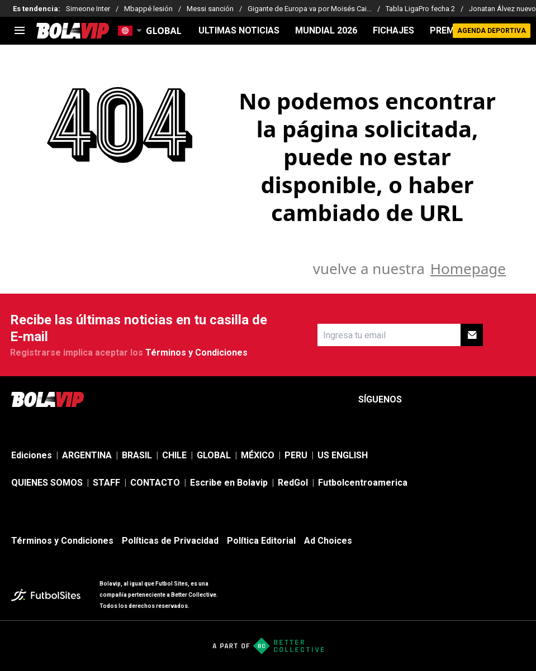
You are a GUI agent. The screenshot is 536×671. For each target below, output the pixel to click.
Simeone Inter (88, 8)
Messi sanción (210, 8)
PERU (295, 455)
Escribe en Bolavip (229, 482)
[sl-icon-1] (419, 399)
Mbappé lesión (148, 8)
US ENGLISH (342, 455)
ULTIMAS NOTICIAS (238, 31)
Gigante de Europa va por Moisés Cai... (310, 8)
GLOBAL (214, 455)
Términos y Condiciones (196, 352)
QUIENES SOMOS (47, 482)
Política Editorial (261, 540)
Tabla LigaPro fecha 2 (420, 8)
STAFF (106, 482)
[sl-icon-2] (444, 399)
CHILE (174, 455)
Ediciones (31, 455)
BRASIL (137, 455)
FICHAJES (393, 31)
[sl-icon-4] (493, 399)
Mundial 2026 (326, 31)
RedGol (293, 482)
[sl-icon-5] (518, 399)
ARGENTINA (87, 455)
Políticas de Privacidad (170, 540)
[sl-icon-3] (469, 399)
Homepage (468, 268)
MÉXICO (257, 455)
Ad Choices (328, 540)
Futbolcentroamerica (362, 482)
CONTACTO (155, 482)
